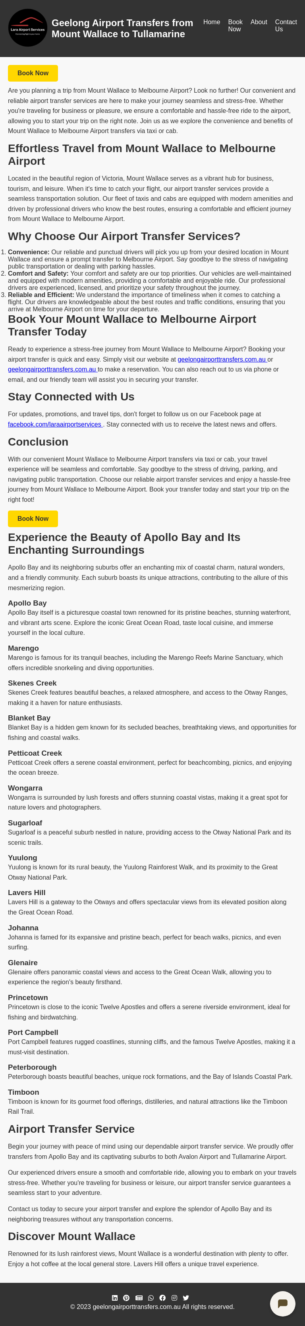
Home (211, 22)
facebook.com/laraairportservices (55, 424)
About (259, 22)
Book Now (235, 25)
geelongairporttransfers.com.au (222, 359)
